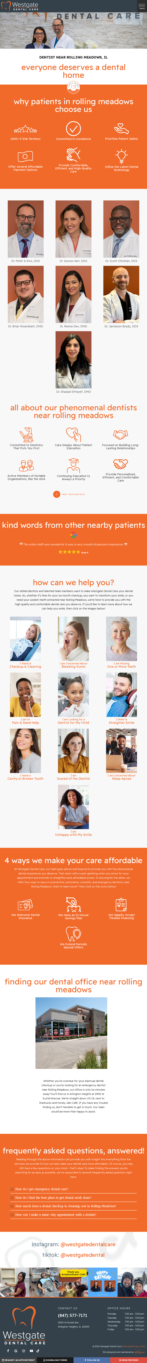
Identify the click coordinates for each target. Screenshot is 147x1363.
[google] (16, 1351)
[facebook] (8, 1351)
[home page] (19, 6)
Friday (111, 1329)
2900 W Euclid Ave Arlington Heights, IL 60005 (73, 1324)
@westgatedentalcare (88, 1244)
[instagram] (24, 1351)
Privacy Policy (139, 1346)
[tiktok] (39, 1352)
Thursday (113, 1325)
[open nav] (142, 6)
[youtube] (31, 1351)
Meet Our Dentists (73, 494)
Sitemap (126, 1346)
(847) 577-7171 (72, 1315)
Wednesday (114, 1322)
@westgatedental (83, 1255)
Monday (112, 1314)
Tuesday (112, 1318)
